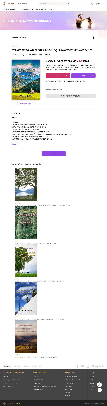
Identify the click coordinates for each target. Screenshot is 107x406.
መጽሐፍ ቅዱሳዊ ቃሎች (38, 389)
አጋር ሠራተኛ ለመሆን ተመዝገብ (10, 383)
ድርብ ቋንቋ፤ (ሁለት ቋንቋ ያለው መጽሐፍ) (11, 380)
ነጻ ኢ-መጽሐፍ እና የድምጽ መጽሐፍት (13, 373)
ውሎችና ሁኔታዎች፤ (18, 366)
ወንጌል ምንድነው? (37, 383)
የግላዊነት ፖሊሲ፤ (27, 366)
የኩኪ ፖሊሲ (35, 366)
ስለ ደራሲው (92, 383)
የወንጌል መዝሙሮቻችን (70, 386)
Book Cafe (98, 366)
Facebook (67, 395)
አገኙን (41, 366)
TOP (100, 390)
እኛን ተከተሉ (92, 377)
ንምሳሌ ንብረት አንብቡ (25, 104)
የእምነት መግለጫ (93, 386)
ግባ (91, 3)
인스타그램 (88, 366)
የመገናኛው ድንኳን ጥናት (38, 380)
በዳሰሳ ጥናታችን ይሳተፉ (8, 386)
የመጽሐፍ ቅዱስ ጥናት (39, 373)
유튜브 (82, 366)
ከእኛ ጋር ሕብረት (70, 373)
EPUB (83, 76)
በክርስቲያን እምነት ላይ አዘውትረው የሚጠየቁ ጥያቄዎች (44, 386)
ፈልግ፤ (68, 3)
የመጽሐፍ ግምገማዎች (70, 383)
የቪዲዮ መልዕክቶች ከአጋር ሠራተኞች (73, 380)
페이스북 (77, 366)
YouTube (67, 392)
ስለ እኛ (92, 373)
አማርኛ (99, 3)
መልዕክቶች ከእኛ (68, 389)
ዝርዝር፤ (53, 153)
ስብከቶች (35, 377)
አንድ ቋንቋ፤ (5, 377)
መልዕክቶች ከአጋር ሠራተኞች (71, 377)
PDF (58, 76)
